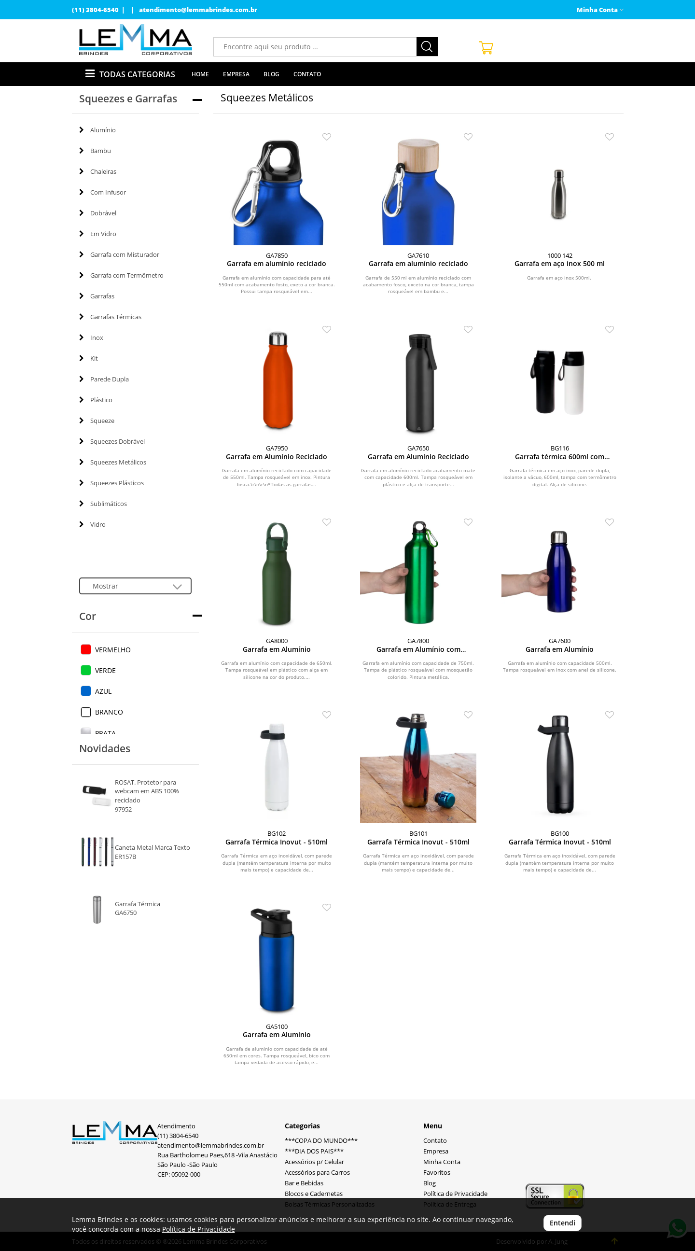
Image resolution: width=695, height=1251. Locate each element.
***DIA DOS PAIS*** (314, 1151)
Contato (307, 74)
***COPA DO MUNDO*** (321, 1141)
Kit (88, 358)
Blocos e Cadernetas (314, 1194)
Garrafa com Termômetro (121, 275)
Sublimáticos (103, 503)
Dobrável (97, 213)
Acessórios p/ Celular (314, 1162)
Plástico (95, 399)
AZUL (103, 691)
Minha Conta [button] (600, 10)
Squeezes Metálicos (112, 462)
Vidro (92, 524)
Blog (271, 74)
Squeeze (96, 420)
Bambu (95, 150)
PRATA (105, 733)
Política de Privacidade (455, 1194)
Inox (91, 337)
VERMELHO (113, 649)
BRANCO (109, 712)
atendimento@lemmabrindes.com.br (198, 10)
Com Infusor (102, 192)
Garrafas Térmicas (110, 316)
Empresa (236, 74)
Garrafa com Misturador (119, 254)
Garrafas (96, 296)
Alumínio (97, 130)
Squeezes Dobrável (112, 441)
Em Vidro (97, 233)
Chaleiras (97, 171)
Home (200, 74)
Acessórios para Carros (317, 1172)
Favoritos (436, 1172)
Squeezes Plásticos (111, 482)
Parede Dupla (104, 379)
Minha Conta (441, 1162)
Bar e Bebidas (304, 1183)
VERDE (105, 670)
